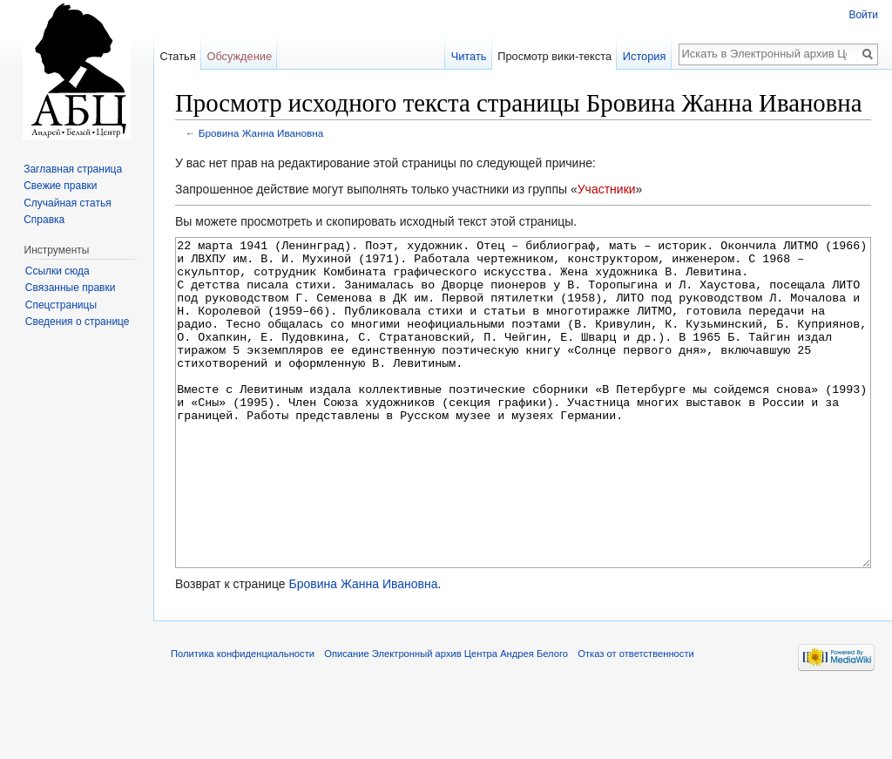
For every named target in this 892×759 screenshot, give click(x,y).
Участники (607, 189)
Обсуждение (239, 56)
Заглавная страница (73, 169)
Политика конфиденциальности (242, 719)
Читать (469, 56)
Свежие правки (60, 186)
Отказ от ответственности (636, 719)
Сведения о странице (77, 321)
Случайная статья (67, 203)
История (644, 56)
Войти (863, 15)
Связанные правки (70, 287)
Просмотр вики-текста (554, 56)
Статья (177, 56)
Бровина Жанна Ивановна (261, 133)
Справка (44, 219)
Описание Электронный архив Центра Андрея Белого (446, 719)
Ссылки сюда (57, 271)
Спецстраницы (61, 305)
